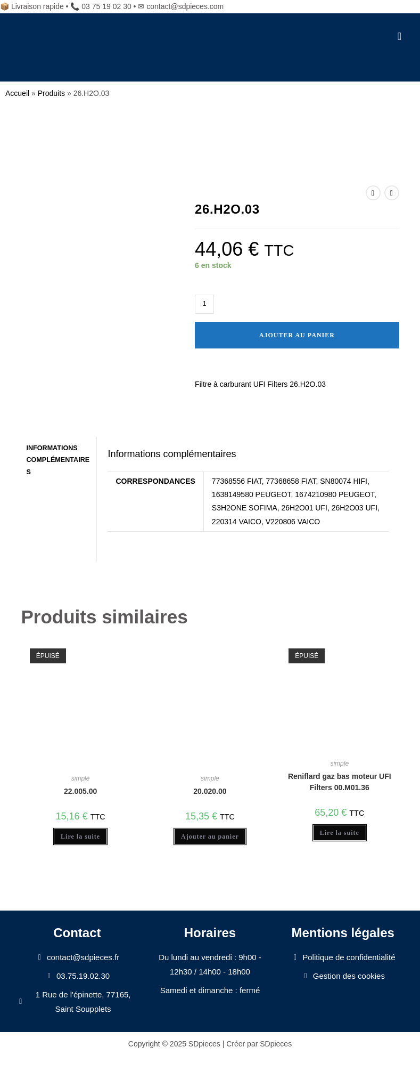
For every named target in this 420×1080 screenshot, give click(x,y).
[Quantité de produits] (204, 304)
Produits (51, 93)
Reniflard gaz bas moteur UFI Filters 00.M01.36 (339, 782)
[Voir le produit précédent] (373, 192)
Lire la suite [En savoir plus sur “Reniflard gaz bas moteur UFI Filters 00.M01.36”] (339, 833)
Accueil (17, 93)
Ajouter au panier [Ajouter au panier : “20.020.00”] (210, 836)
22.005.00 (80, 791)
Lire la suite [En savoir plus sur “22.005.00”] (80, 836)
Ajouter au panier (297, 335)
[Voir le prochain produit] (391, 192)
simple (80, 778)
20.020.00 (209, 791)
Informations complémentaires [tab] (57, 459)
